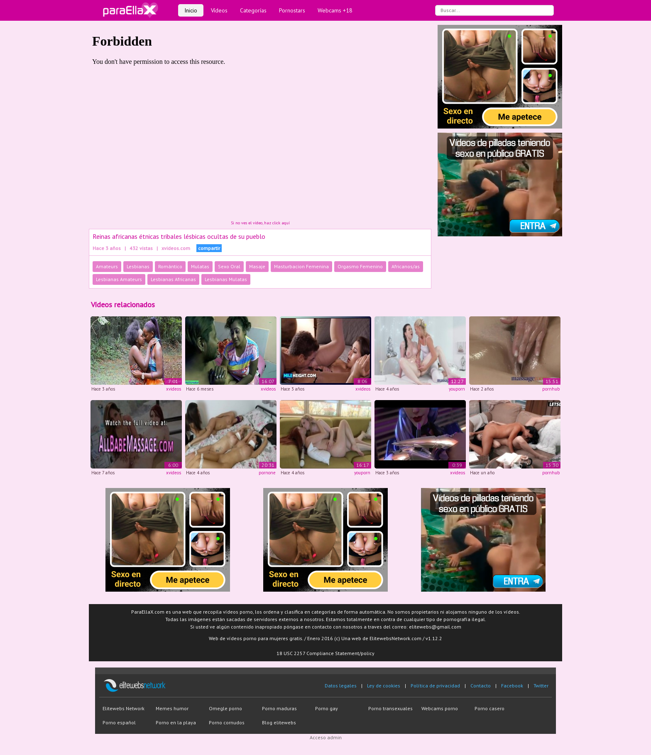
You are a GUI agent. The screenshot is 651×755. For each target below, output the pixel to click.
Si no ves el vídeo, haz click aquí (260, 223)
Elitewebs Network (123, 708)
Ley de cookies (383, 685)
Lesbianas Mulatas (226, 279)
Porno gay (326, 708)
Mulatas (200, 266)
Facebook (512, 685)
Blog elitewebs (279, 722)
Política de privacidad (435, 685)
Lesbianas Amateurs (119, 279)
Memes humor (172, 708)
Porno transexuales (390, 708)
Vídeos (219, 10)
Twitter (541, 685)
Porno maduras (279, 708)
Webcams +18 (335, 10)
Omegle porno (225, 708)
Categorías (253, 10)
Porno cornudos (227, 722)
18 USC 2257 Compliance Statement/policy (325, 653)
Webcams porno (439, 708)
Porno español (119, 722)
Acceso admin (326, 737)
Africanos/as (406, 266)
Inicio (190, 10)
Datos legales (341, 685)
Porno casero (489, 708)
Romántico (170, 266)
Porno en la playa (176, 722)
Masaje (257, 266)
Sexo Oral (229, 266)
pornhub (551, 389)
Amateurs (107, 266)
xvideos (173, 389)
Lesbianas (138, 266)
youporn (457, 389)
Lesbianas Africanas (173, 279)
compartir (209, 248)
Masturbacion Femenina (301, 266)
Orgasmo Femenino (360, 266)
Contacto (480, 685)
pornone (267, 473)
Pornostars (292, 10)
